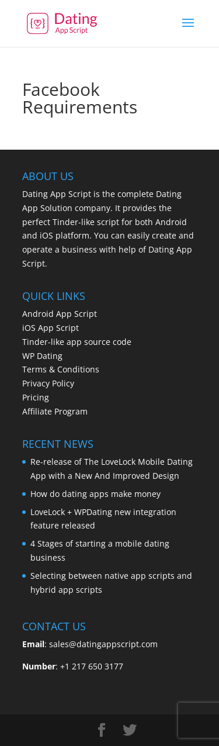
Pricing (35, 397)
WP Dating (42, 355)
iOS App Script (50, 327)
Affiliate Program (55, 411)
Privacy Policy (48, 383)
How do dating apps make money (95, 493)
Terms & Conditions (60, 369)
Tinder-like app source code (76, 341)
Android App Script (59, 313)
